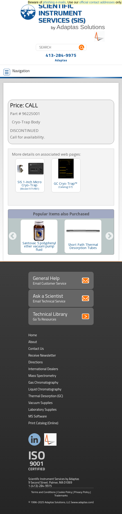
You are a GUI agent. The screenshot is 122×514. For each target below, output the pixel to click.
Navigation (16, 72)
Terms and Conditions (43, 492)
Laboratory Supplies (42, 409)
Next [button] (109, 236)
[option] (39, 236)
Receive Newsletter (42, 355)
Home (32, 335)
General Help (61, 280)
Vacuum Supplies (40, 402)
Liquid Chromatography (44, 389)
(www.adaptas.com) (82, 502)
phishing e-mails (54, 2)
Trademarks (61, 495)
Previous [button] (12, 236)
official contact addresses (97, 2)
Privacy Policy (82, 492)
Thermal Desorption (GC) (45, 396)
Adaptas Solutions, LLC (57, 502)
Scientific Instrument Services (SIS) (62, 13)
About (32, 341)
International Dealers (43, 368)
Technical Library (61, 316)
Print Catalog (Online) (43, 423)
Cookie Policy (64, 492)
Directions (35, 362)
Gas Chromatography (43, 382)
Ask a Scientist (61, 298)
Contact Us (36, 348)
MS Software (37, 416)
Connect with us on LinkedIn (34, 439)
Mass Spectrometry (42, 375)
